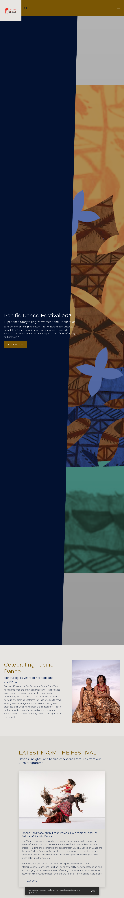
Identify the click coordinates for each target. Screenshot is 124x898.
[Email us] (25, 8)
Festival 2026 (15, 344)
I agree (93, 891)
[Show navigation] (118, 8)
